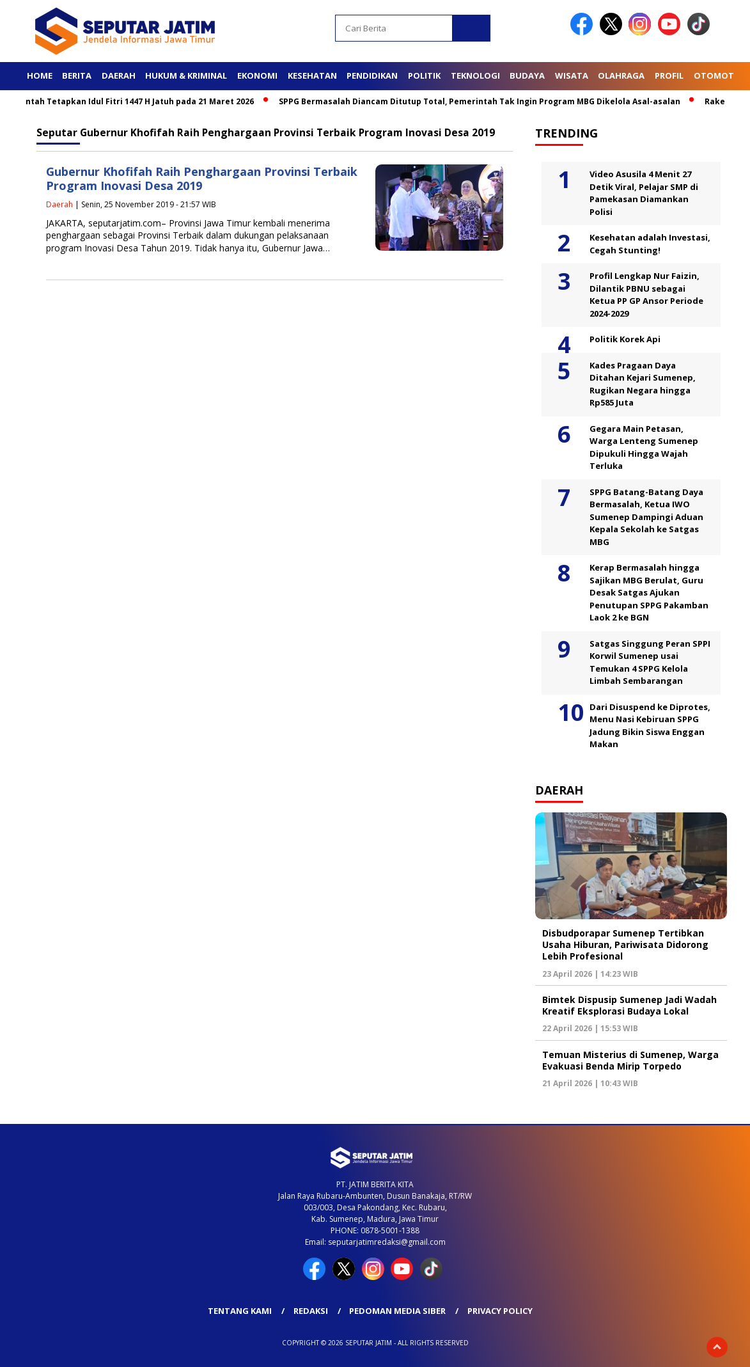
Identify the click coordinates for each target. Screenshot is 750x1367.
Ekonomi (257, 75)
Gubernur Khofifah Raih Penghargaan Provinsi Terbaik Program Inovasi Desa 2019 (201, 179)
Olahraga (621, 75)
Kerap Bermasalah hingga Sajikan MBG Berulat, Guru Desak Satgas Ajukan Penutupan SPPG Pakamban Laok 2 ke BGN (649, 592)
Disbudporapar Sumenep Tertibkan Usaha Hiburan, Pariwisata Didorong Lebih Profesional (625, 944)
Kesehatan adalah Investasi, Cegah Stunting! (650, 244)
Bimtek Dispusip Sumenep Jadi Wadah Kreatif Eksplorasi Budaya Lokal (629, 1005)
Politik (424, 75)
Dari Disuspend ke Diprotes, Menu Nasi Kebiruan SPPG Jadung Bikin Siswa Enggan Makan (650, 725)
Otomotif (717, 75)
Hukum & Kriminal (186, 75)
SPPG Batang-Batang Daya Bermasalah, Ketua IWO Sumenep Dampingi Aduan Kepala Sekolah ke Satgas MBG (646, 517)
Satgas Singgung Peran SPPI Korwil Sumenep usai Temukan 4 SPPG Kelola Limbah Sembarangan (650, 662)
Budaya (527, 75)
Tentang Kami (240, 1310)
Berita (76, 75)
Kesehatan (312, 75)
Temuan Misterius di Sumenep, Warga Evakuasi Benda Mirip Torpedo (630, 1060)
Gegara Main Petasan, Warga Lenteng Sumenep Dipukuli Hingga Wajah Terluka (644, 447)
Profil (669, 75)
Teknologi (475, 75)
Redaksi (310, 1310)
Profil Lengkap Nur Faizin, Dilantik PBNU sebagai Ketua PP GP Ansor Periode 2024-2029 (646, 294)
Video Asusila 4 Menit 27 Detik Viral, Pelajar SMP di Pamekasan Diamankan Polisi (644, 192)
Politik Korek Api (625, 339)
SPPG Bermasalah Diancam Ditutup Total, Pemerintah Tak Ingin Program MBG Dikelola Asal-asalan (484, 101)
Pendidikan (372, 75)
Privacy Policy (500, 1310)
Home (39, 75)
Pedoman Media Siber (397, 1310)
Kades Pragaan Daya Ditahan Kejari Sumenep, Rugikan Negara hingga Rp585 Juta (643, 384)
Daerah (119, 75)
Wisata (571, 75)
